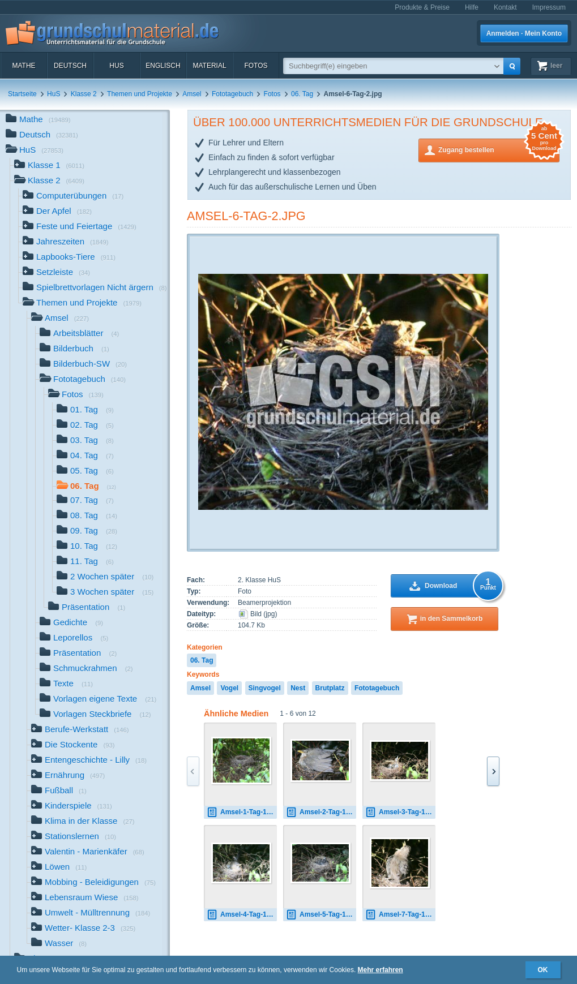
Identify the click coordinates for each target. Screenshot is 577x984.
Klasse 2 (84, 94)
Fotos (255, 66)
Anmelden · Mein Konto (524, 33)
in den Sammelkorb (451, 618)
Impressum (549, 7)
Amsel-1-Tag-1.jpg (242, 812)
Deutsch (70, 66)
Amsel (191, 94)
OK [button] (543, 970)
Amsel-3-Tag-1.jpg (400, 812)
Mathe (23, 66)
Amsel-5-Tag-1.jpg (321, 914)
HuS (116, 66)
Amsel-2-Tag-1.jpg (321, 812)
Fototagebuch (232, 94)
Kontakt (505, 7)
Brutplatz (330, 688)
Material (209, 66)
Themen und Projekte (139, 94)
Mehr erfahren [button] (380, 970)
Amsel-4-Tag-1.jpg (242, 914)
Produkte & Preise (422, 7)
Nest (297, 688)
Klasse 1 (49, 166)
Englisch (163, 66)
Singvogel (265, 688)
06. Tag (302, 94)
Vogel (229, 688)
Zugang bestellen (498, 149)
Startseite (22, 94)
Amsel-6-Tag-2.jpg (246, 216)
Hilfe (471, 7)
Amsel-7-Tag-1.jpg (400, 914)
